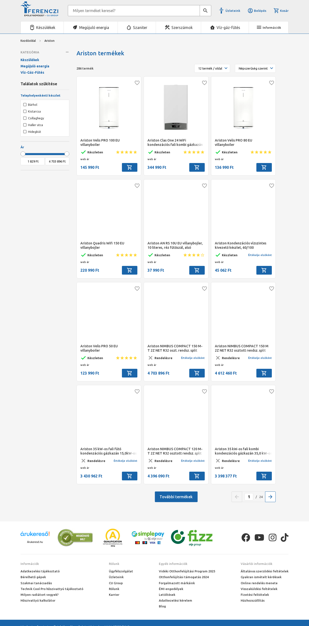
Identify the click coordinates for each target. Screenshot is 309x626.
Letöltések (167, 594)
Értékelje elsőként (260, 255)
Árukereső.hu (35, 542)
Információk (30, 563)
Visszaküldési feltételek (259, 588)
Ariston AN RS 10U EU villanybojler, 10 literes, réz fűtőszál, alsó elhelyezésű (175, 245)
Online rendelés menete (259, 583)
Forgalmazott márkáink (177, 583)
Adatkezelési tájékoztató (40, 571)
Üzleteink (232, 10)
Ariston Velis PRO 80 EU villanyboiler (233, 142)
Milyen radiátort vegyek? (40, 594)
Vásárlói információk (256, 563)
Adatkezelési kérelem (175, 600)
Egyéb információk (173, 563)
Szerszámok (182, 27)
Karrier (114, 594)
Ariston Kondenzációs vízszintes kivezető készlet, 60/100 (240, 245)
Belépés (256, 11)
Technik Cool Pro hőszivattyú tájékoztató (52, 588)
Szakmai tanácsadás (36, 583)
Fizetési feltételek (255, 594)
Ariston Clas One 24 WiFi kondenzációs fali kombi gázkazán (175, 142)
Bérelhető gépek (33, 577)
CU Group (116, 583)
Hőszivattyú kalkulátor (38, 600)
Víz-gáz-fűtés (228, 27)
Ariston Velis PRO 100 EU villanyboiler (100, 142)
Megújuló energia (94, 27)
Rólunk (114, 563)
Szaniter (140, 27)
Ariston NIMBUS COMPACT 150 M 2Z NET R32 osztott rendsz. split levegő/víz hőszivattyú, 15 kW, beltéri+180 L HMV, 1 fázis (241, 348)
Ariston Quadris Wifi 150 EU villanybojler (102, 245)
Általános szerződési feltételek (264, 571)
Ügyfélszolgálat (121, 571)
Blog (162, 606)
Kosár (281, 11)
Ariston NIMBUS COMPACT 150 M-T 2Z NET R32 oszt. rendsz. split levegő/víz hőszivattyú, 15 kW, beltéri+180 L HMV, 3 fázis (175, 348)
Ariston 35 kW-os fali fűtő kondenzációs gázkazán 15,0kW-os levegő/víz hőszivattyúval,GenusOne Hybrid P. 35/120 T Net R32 (108, 451)
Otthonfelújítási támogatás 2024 (184, 577)
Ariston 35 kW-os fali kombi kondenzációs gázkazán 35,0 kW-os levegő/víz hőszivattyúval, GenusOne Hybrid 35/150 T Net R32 (243, 451)
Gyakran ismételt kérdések (261, 577)
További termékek (176, 497)
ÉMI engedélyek (171, 588)
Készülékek (45, 27)
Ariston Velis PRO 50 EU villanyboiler (99, 348)
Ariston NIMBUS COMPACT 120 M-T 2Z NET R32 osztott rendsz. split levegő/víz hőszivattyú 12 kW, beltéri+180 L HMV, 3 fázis (175, 451)
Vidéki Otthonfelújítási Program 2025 (187, 571)
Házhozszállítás (253, 600)
